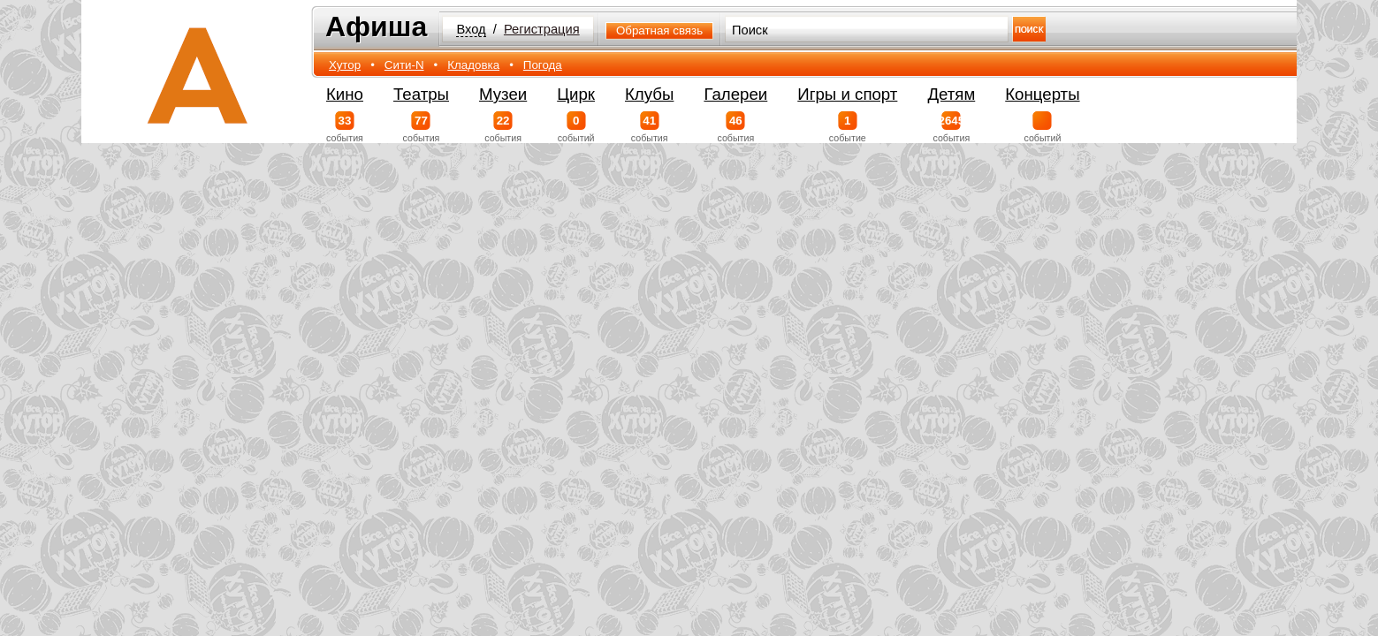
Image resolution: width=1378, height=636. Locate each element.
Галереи (735, 94)
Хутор (345, 65)
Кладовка (473, 65)
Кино (344, 94)
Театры (421, 94)
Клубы (649, 94)
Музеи (503, 94)
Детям (951, 94)
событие (847, 127)
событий (576, 127)
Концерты (1042, 94)
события (344, 127)
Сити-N (404, 65)
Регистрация (542, 29)
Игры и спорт (847, 94)
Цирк (576, 94)
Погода (542, 65)
